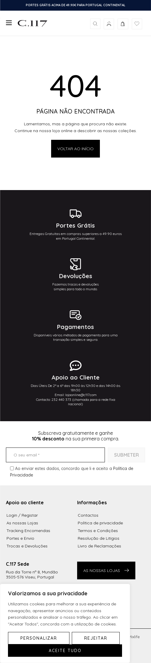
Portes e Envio (20, 538)
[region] (65, 623)
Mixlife (134, 636)
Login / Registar (22, 515)
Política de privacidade (100, 523)
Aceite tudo (65, 650)
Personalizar (38, 638)
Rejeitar (95, 638)
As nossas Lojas (22, 523)
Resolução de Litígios (98, 538)
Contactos (88, 515)
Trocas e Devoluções (27, 546)
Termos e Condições (98, 530)
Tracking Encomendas (28, 530)
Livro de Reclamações (99, 546)
